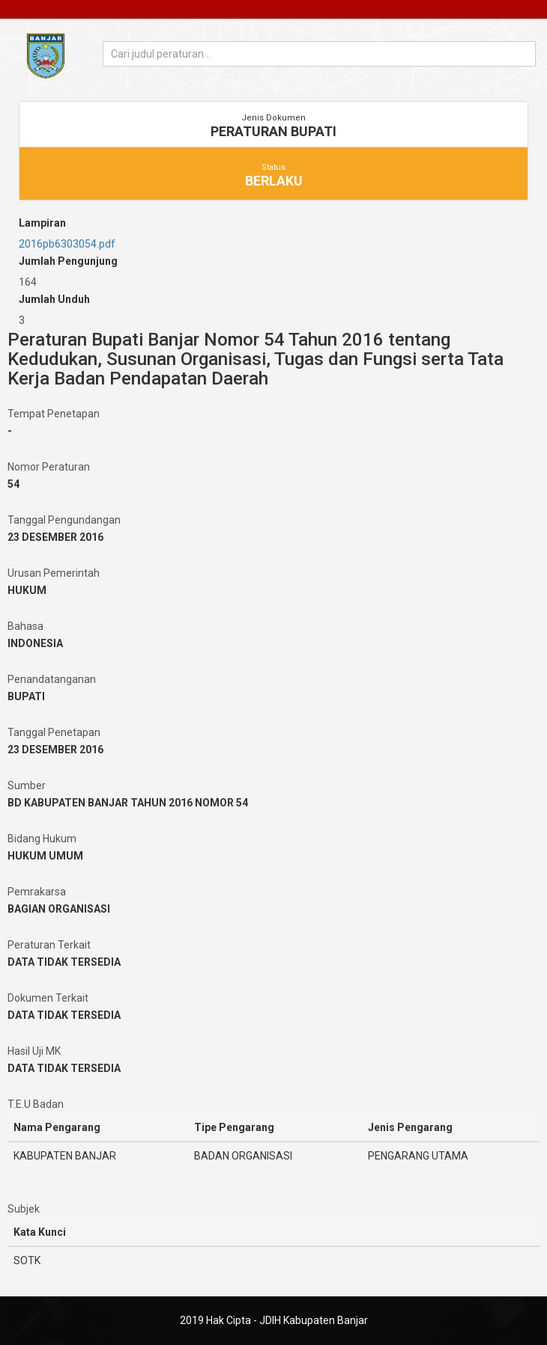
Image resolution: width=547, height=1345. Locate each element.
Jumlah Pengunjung (68, 261)
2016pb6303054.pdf (67, 244)
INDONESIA (35, 643)
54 (13, 484)
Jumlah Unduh (54, 299)
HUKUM (26, 590)
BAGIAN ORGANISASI (58, 909)
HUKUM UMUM (45, 856)
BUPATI (26, 696)
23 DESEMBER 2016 (55, 537)
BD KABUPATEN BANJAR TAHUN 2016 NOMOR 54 (127, 803)
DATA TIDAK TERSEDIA (64, 962)
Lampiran (42, 223)
